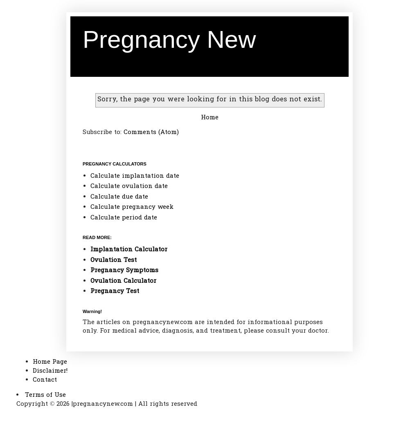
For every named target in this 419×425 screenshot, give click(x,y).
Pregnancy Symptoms (124, 270)
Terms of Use (45, 395)
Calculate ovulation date (129, 186)
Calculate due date (119, 196)
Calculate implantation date (134, 176)
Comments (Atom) (151, 132)
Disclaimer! (50, 371)
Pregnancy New (169, 39)
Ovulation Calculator (123, 281)
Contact (45, 380)
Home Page (50, 362)
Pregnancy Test (114, 291)
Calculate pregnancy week (131, 207)
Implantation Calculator (128, 249)
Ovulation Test (113, 260)
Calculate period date (123, 217)
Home (210, 117)
